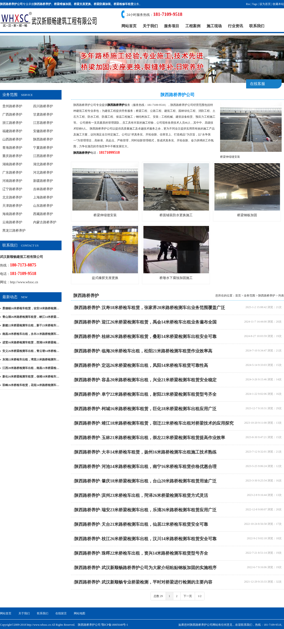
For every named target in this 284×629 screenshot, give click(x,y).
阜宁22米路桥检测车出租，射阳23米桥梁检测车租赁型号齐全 (159, 394)
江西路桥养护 (43, 156)
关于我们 (150, 26)
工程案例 (192, 26)
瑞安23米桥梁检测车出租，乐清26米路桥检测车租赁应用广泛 (159, 510)
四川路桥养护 (43, 106)
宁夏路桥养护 (43, 147)
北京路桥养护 (12, 197)
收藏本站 (278, 4)
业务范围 (249, 295)
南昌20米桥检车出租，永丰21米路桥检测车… (30, 334)
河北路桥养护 (43, 172)
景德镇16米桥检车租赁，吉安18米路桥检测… (30, 308)
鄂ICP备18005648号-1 (114, 624)
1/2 (199, 596)
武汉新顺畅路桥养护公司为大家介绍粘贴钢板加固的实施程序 (159, 567)
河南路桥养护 (12, 181)
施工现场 (214, 26)
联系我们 (256, 26)
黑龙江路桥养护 (14, 230)
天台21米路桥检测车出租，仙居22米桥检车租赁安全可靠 (155, 524)
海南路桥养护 (12, 214)
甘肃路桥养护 (43, 114)
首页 (238, 295)
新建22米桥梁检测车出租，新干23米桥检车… (30, 325)
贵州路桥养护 (12, 106)
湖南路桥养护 (12, 164)
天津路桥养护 (12, 205)
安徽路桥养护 (43, 131)
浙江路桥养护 (12, 123)
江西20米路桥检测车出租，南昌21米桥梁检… (30, 368)
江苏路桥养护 (43, 123)
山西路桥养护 (12, 139)
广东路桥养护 (12, 172)
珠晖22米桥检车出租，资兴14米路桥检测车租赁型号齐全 (155, 553)
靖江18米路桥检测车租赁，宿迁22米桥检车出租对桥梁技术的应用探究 (168, 423)
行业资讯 (235, 26)
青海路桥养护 (12, 147)
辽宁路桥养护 (12, 189)
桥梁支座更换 (82, 4)
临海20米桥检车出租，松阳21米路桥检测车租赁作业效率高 (157, 351)
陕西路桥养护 (42, 4)
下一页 (187, 596)
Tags (254, 4)
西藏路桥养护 (43, 214)
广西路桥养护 (12, 114)
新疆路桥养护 (43, 181)
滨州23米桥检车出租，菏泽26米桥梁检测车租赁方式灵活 (155, 495)
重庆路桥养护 (12, 156)
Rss (248, 4)
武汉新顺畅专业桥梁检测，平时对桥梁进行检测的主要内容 (157, 582)
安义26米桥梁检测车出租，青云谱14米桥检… (30, 351)
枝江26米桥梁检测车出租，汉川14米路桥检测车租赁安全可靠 (159, 538)
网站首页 (129, 26)
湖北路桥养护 (43, 164)
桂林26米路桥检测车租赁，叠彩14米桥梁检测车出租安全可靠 (159, 336)
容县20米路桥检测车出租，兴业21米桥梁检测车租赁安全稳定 (159, 379)
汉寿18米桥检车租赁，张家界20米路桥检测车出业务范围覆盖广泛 (163, 307)
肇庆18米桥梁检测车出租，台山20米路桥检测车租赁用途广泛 (159, 481)
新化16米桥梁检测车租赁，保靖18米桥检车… (30, 376)
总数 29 (158, 596)
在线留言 (61, 613)
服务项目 (171, 26)
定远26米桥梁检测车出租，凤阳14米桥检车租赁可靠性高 (155, 365)
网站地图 (79, 613)
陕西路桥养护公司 (84, 105)
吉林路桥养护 (43, 189)
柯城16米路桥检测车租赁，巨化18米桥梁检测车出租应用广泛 (159, 408)
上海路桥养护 (43, 197)
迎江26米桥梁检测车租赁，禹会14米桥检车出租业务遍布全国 (159, 322)
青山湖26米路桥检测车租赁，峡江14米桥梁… (30, 317)
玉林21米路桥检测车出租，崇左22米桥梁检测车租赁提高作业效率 (163, 437)
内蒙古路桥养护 (44, 222)
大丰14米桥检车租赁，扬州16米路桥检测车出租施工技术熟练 (159, 452)
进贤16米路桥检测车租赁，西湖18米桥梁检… (30, 342)
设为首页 (265, 4)
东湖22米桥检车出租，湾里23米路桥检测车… (30, 359)
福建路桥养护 (12, 131)
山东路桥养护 (43, 205)
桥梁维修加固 (62, 4)
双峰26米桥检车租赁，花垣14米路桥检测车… (30, 385)
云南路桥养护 (12, 222)
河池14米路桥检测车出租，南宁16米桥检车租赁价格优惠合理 (159, 466)
